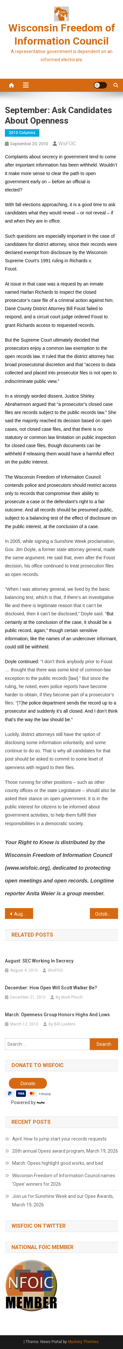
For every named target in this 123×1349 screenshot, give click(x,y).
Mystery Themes (83, 1341)
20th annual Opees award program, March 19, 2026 (65, 1151)
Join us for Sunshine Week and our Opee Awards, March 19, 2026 (63, 1200)
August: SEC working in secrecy (39, 960)
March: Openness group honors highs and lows (57, 1014)
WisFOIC (67, 143)
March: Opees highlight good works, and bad (57, 1163)
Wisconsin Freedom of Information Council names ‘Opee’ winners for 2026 (63, 1180)
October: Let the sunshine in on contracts (106, 914)
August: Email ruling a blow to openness (23, 914)
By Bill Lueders (62, 1024)
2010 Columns (22, 132)
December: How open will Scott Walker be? (51, 987)
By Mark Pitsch (69, 997)
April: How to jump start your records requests (59, 1138)
